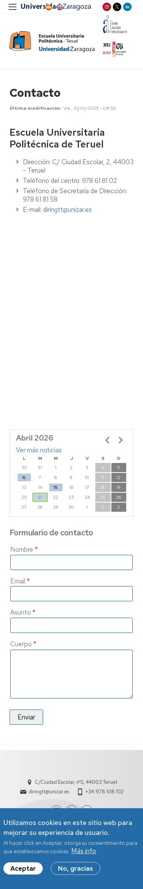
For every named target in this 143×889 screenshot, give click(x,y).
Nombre (21, 549)
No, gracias (75, 868)
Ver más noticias (39, 450)
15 (55, 487)
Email (17, 581)
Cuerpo (21, 644)
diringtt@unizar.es (67, 209)
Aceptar (23, 868)
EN (59, 7)
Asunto (20, 612)
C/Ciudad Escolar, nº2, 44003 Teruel (76, 782)
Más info (83, 851)
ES (48, 7)
